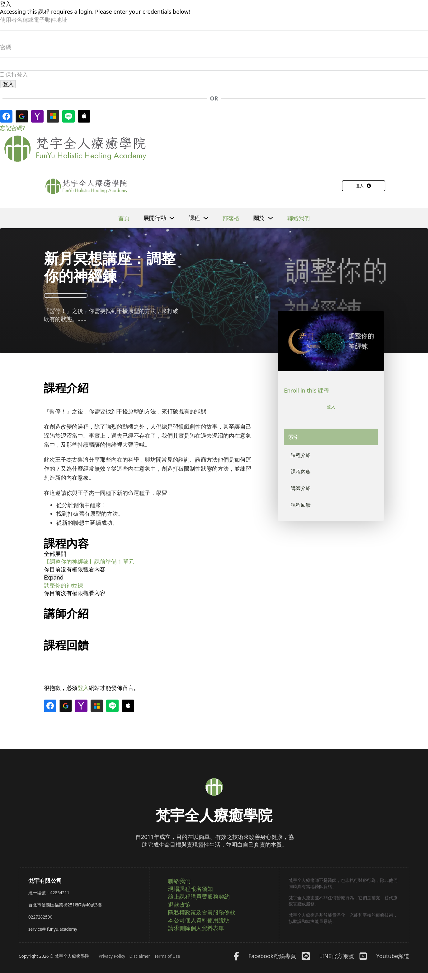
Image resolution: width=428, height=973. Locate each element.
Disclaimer (139, 956)
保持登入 (14, 75)
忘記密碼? (12, 129)
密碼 (5, 47)
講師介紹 (302, 492)
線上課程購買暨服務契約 (199, 896)
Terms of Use (167, 956)
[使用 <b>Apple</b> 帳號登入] (84, 117)
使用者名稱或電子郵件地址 (33, 19)
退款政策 (179, 904)
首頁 (123, 219)
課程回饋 (302, 510)
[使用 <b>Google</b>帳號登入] (22, 117)
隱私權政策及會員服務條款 (201, 912)
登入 (363, 187)
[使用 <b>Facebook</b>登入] (6, 117)
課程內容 (302, 474)
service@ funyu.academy (52, 929)
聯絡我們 (298, 219)
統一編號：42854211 (48, 893)
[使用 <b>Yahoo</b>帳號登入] (37, 117)
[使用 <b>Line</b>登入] (68, 117)
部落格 (231, 219)
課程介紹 (302, 457)
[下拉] (172, 219)
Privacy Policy (112, 956)
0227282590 (40, 917)
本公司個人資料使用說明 (199, 920)
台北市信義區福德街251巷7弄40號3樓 (65, 905)
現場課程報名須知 (190, 888)
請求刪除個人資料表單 (196, 928)
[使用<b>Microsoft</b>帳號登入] (53, 117)
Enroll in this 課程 (306, 391)
